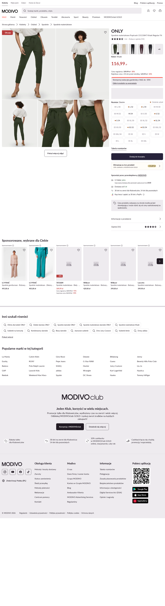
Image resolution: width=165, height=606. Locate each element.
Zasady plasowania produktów (113, 478)
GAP (4, 370)
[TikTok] (28, 472)
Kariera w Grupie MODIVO (79, 483)
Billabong (114, 356)
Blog (136, 3)
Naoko (113, 375)
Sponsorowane (8, 245)
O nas (69, 469)
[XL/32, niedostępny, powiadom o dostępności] (144, 120)
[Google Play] (140, 489)
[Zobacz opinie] (160, 227)
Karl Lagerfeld (116, 370)
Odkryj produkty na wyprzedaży (125, 83)
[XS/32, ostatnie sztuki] (130, 127)
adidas (58, 370)
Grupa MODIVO (74, 478)
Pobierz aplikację (147, 3)
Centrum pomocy (42, 497)
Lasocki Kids (34, 370)
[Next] (160, 261)
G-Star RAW (88, 361)
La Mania (6, 356)
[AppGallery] (140, 501)
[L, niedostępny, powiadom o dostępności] (117, 141)
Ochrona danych (87, 513)
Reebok (5, 375)
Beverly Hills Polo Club (147, 361)
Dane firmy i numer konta (78, 474)
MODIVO (142, 175)
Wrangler (87, 370)
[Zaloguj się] (148, 11)
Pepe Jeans (60, 361)
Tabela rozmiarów (107, 469)
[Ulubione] (154, 11)
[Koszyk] (160, 11)
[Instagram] (5, 472)
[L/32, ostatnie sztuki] (130, 107)
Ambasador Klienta (75, 492)
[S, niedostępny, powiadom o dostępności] (144, 134)
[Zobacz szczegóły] (160, 219)
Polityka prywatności (57, 513)
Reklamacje (39, 492)
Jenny (139, 356)
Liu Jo (139, 366)
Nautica (140, 370)
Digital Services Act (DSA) (111, 492)
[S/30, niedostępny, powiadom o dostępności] (144, 114)
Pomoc (160, 3)
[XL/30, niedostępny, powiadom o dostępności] (130, 120)
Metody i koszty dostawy (45, 469)
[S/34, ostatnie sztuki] (117, 120)
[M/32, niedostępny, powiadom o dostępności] (117, 114)
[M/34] (130, 114)
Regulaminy (72, 502)
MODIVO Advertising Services (80, 497)
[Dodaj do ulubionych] (105, 32)
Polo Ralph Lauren (37, 366)
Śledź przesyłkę (41, 483)
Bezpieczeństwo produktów (112, 483)
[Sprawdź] (159, 166)
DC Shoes (87, 375)
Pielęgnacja (104, 474)
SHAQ (58, 366)
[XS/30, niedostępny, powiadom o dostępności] (117, 127)
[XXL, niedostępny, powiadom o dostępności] (144, 141)
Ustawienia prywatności (38, 513)
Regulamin (23, 513)
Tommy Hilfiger (143, 375)
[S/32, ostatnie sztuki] (157, 114)
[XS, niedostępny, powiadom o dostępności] (130, 134)
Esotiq (4, 361)
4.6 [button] (127, 39)
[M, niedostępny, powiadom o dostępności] (157, 134)
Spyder (59, 375)
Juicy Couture (116, 366)
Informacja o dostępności (110, 488)
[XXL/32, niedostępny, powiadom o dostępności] (157, 127)
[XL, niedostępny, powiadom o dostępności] (130, 141)
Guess (112, 361)
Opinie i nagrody (107, 497)
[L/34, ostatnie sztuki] (144, 107)
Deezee (86, 356)
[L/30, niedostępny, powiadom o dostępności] (117, 107)
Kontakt (38, 502)
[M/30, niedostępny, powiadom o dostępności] (157, 107)
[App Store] (140, 495)
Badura (5, 366)
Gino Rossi (60, 356)
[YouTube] (13, 472)
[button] (29, 63)
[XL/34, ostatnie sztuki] (157, 120)
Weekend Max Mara (37, 375)
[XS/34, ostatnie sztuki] (144, 127)
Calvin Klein (34, 356)
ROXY (31, 361)
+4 (159, 49)
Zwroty (38, 474)
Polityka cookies (73, 513)
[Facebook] (20, 472)
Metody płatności (42, 488)
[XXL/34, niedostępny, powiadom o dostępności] (117, 134)
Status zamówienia (43, 478)
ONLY (117, 31)
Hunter (86, 366)
